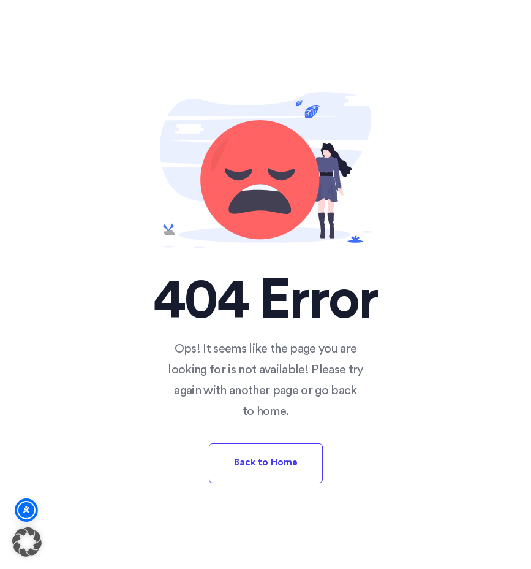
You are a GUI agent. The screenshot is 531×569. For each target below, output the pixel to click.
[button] (27, 542)
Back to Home (266, 462)
